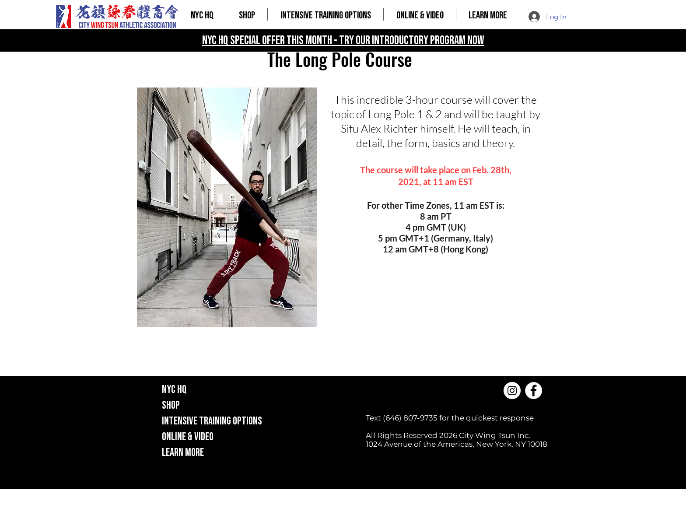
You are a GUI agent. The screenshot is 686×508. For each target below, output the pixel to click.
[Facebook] (533, 390)
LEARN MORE (183, 452)
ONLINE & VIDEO (188, 437)
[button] (246, 14)
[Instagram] (512, 390)
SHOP (171, 405)
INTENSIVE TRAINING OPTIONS (212, 421)
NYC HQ (174, 389)
